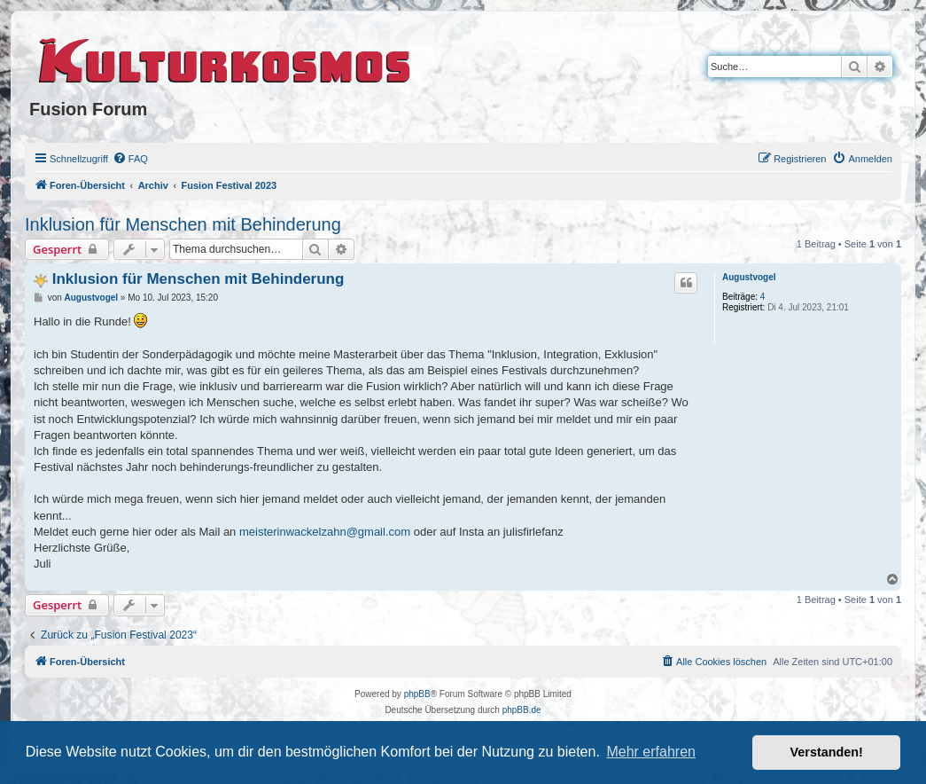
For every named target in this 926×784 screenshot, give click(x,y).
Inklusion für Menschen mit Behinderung (183, 224)
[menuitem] (130, 158)
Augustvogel (749, 277)
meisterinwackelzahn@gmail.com (324, 531)
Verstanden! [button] (826, 752)
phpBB (417, 694)
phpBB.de (521, 710)
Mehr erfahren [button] (651, 751)
